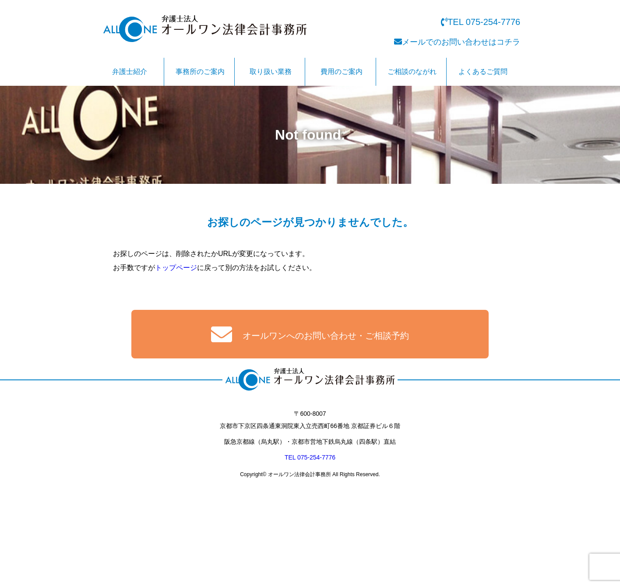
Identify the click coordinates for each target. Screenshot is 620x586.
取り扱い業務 (271, 71)
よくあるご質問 (482, 71)
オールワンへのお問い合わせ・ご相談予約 (310, 334)
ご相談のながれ (412, 71)
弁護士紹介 (129, 71)
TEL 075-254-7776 (310, 458)
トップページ (176, 267)
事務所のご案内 (200, 71)
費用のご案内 (342, 71)
